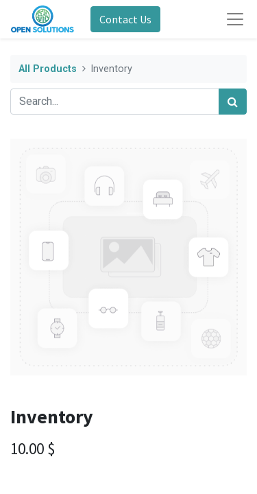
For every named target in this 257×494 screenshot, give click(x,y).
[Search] (233, 102)
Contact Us (125, 19)
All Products (48, 69)
